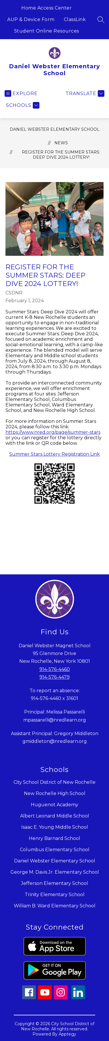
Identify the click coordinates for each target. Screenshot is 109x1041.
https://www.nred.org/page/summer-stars (52, 432)
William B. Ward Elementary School (54, 905)
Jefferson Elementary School (54, 883)
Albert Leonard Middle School (54, 816)
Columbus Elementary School (54, 849)
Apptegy (67, 1034)
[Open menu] (21, 93)
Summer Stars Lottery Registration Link (54, 454)
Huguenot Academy (54, 804)
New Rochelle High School (54, 793)
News (61, 142)
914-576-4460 (54, 669)
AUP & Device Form (31, 19)
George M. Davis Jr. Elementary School (54, 872)
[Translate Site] (84, 93)
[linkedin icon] (78, 997)
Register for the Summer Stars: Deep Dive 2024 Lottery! (61, 154)
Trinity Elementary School (55, 894)
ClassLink (75, 19)
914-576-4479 (54, 677)
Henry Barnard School (54, 838)
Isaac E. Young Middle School (54, 827)
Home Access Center (46, 8)
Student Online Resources (46, 31)
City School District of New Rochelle (54, 782)
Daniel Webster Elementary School (55, 129)
